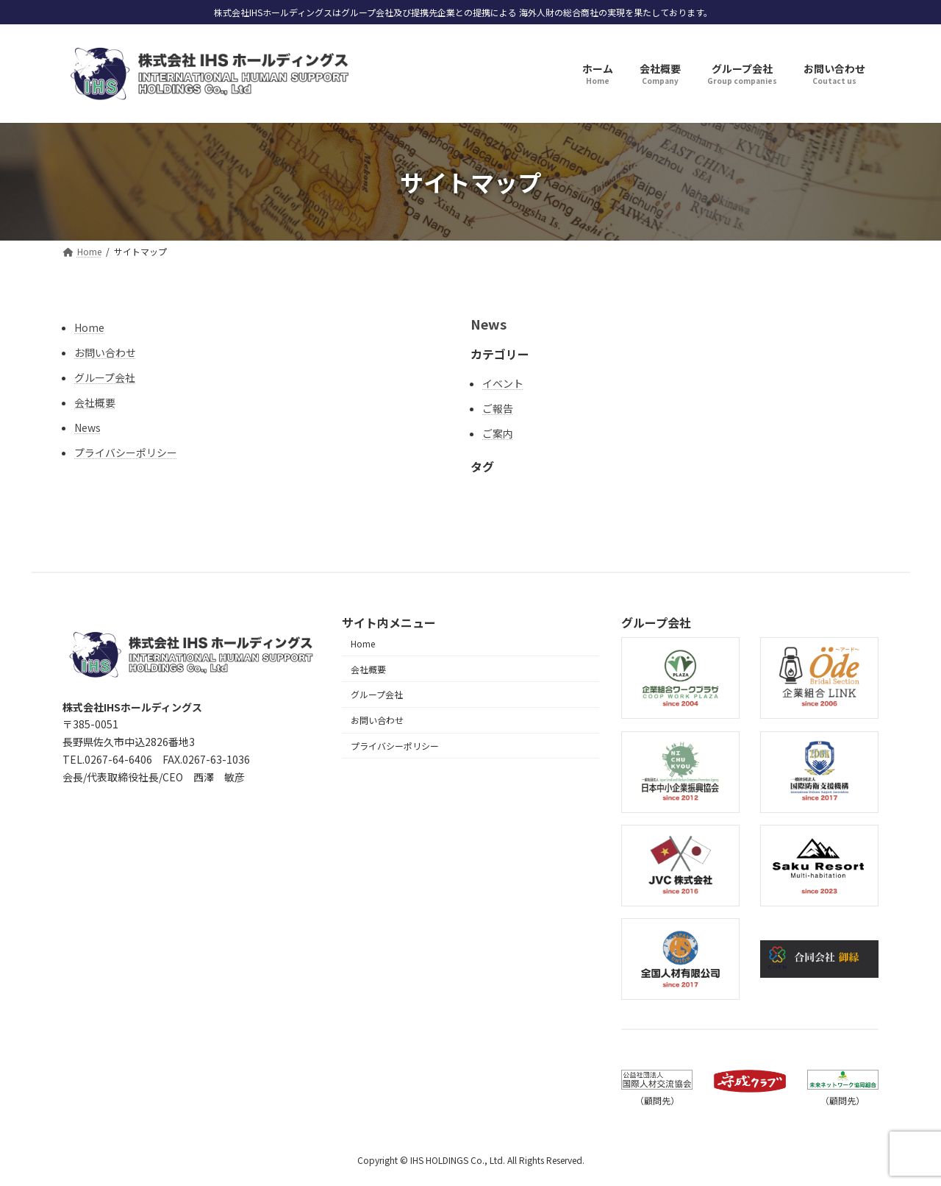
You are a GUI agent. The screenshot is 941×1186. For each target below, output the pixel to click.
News (87, 427)
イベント (502, 383)
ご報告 (497, 408)
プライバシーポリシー (125, 452)
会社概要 (94, 402)
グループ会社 (104, 377)
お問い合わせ (105, 352)
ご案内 (497, 433)
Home (89, 327)
